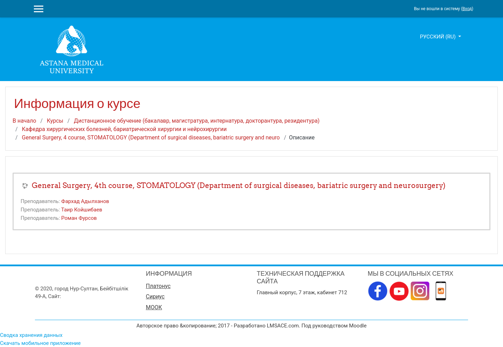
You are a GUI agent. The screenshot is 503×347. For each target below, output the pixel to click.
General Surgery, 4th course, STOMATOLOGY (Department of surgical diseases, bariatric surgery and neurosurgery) (238, 185)
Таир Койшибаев (81, 210)
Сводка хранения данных (31, 335)
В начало (24, 120)
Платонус (158, 286)
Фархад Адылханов (85, 201)
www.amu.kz (77, 296)
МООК (154, 307)
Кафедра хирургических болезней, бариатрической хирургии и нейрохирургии (124, 129)
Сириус (155, 296)
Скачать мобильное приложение (40, 343)
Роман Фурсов (79, 218)
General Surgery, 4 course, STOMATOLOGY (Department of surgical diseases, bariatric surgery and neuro (151, 137)
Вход (467, 8)
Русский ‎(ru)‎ (438, 37)
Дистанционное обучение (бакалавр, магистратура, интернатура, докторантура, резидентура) (197, 120)
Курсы (55, 120)
